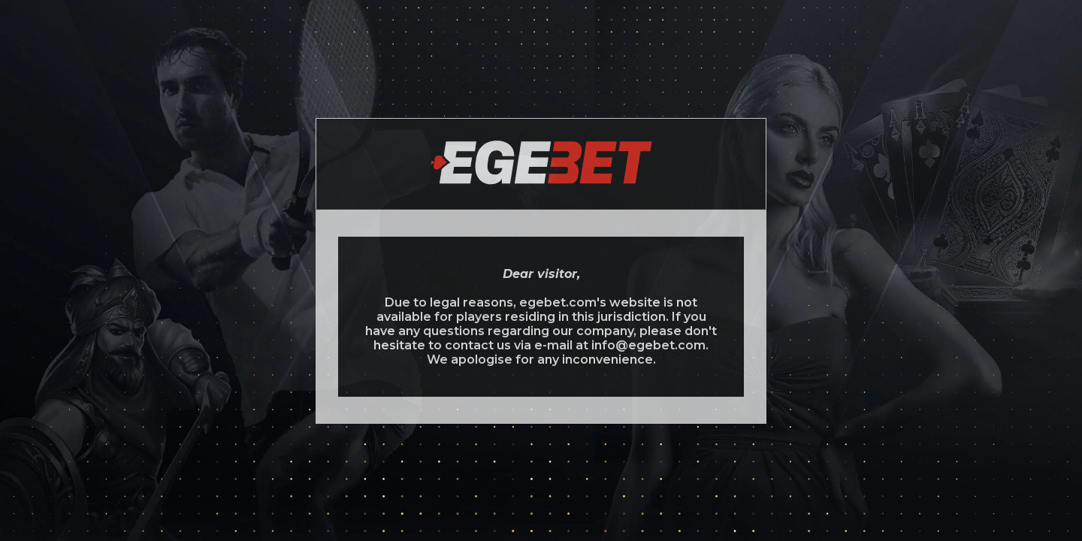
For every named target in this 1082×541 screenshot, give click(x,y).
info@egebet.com (648, 345)
